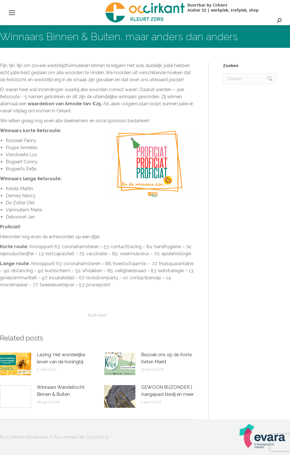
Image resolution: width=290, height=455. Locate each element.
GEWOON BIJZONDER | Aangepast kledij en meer (167, 391)
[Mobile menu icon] (11, 12)
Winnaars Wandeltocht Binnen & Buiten (61, 391)
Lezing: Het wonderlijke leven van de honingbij (61, 358)
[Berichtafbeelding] (15, 364)
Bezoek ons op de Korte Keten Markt (166, 358)
